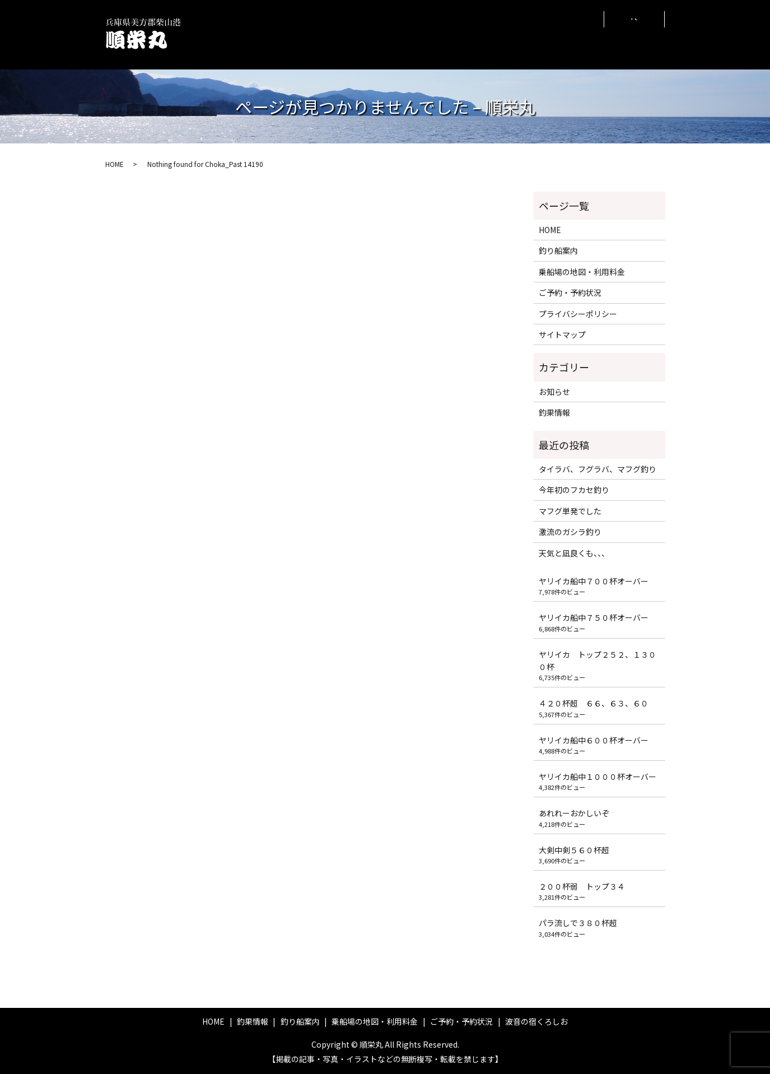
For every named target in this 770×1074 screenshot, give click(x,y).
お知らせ (554, 391)
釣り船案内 (372, 34)
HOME (289, 34)
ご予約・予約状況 (497, 34)
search (634, 34)
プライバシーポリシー (578, 313)
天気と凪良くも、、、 (574, 553)
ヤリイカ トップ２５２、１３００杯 (597, 660)
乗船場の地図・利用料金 (429, 34)
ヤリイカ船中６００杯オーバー (593, 740)
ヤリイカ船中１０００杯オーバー (597, 776)
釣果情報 (326, 34)
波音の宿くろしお (568, 34)
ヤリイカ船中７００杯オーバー (593, 581)
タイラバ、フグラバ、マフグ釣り (597, 469)
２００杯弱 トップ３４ (582, 886)
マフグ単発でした (570, 511)
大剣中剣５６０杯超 (574, 850)
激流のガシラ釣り (570, 531)
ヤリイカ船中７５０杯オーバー (593, 617)
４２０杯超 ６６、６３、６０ (593, 703)
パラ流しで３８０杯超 (578, 922)
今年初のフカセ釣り (574, 489)
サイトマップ (562, 334)
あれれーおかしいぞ (574, 813)
